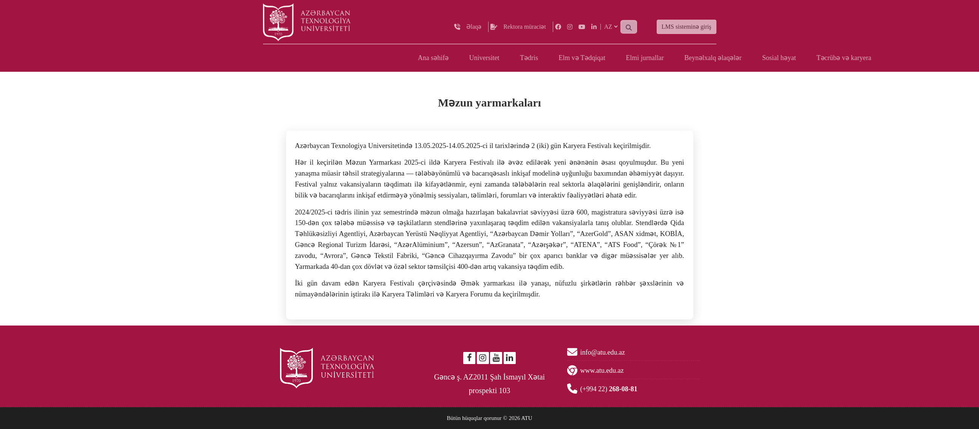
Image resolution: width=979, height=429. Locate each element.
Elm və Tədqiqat (746, 58)
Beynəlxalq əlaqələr (877, 58)
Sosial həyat (943, 58)
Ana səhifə (597, 58)
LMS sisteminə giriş (686, 32)
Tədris (693, 58)
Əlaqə (474, 31)
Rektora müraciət (524, 31)
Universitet (649, 58)
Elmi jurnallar (809, 58)
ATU (526, 418)
